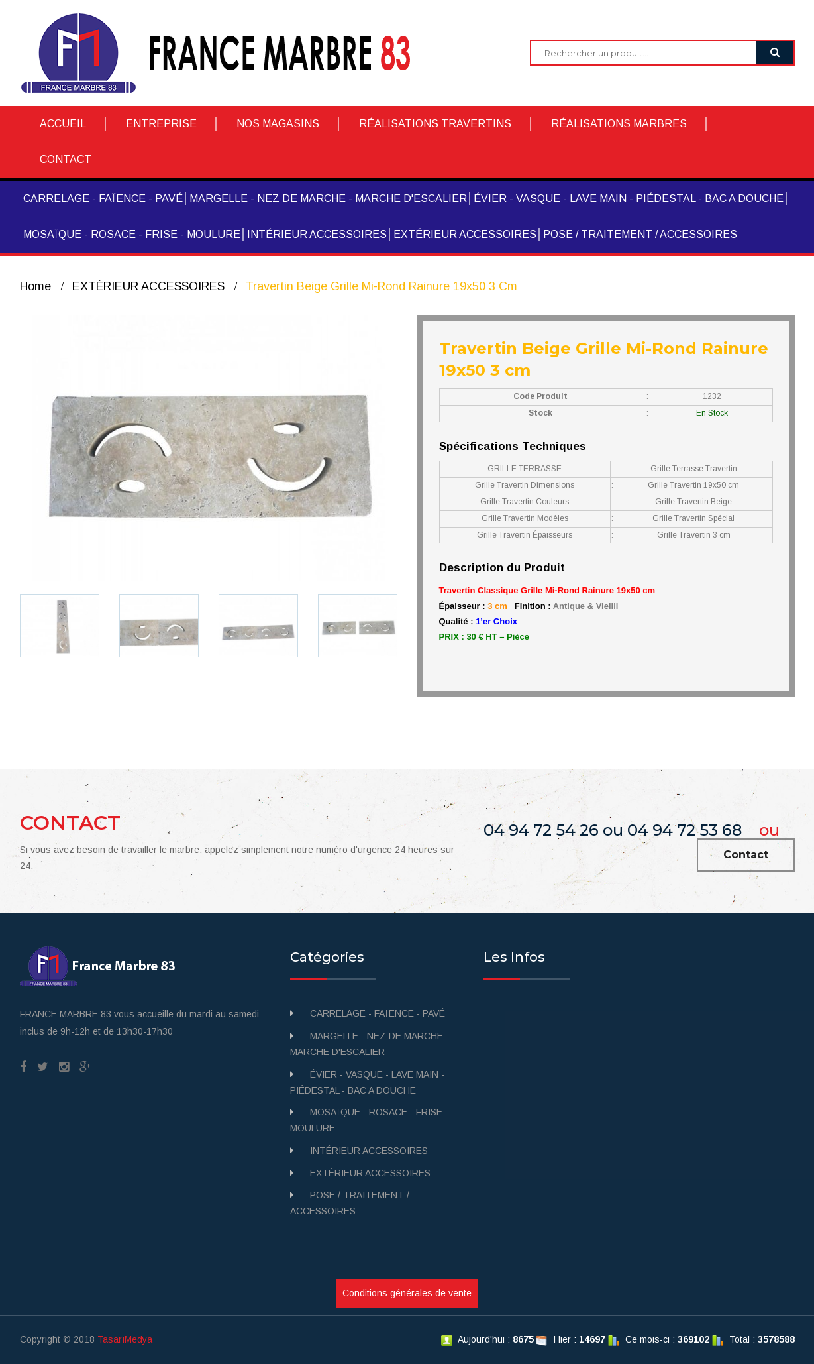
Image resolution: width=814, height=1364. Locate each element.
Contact (745, 854)
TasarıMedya (124, 1339)
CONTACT (65, 159)
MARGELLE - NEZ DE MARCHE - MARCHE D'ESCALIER (328, 198)
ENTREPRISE (161, 123)
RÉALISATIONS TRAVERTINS (435, 123)
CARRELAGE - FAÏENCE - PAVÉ (103, 198)
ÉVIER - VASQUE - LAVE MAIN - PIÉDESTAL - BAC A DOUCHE (629, 198)
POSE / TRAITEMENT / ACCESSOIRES (640, 234)
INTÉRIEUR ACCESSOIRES (317, 234)
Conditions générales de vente (407, 1293)
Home (35, 286)
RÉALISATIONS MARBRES (619, 123)
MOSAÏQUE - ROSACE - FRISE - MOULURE (131, 234)
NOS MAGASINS (277, 123)
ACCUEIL (63, 123)
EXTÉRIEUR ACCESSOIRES (464, 234)
